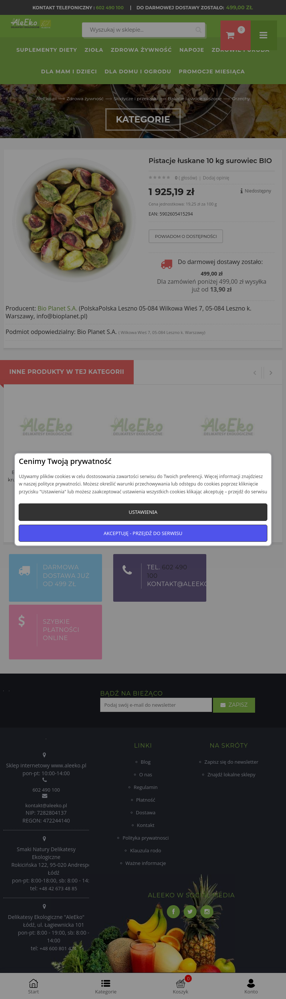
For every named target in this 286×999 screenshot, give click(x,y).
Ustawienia (142, 512)
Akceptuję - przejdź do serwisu (143, 533)
